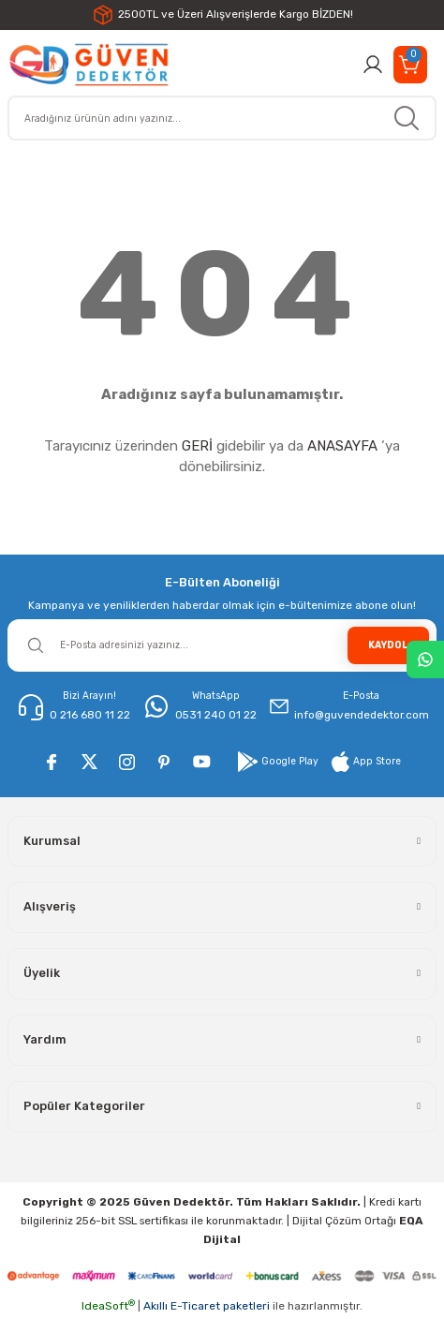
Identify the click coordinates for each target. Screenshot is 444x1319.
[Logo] (88, 64)
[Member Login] (373, 64)
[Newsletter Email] (222, 645)
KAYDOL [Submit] (388, 645)
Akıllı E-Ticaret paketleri (206, 1305)
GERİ (197, 445)
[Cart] (410, 64)
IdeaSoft (108, 1305)
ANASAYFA (342, 445)
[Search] (222, 118)
